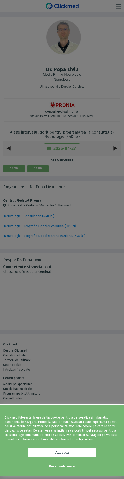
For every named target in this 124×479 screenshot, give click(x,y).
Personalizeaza (62, 466)
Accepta (62, 452)
